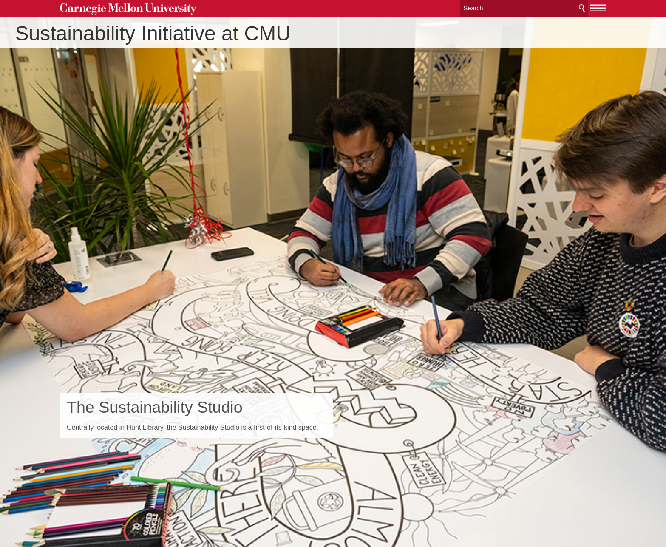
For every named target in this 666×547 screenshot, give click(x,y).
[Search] (524, 8)
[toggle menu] (598, 7)
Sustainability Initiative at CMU (197, 33)
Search (582, 8)
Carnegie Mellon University (128, 9)
